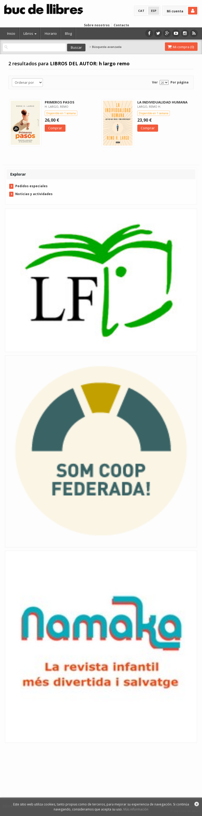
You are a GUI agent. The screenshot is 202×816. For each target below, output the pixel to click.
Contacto (121, 25)
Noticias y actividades (34, 194)
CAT (141, 11)
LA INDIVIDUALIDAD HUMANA (162, 102)
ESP (153, 11)
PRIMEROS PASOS (59, 102)
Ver (155, 82)
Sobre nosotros (97, 25)
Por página (179, 82)
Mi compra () (181, 46)
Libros (30, 33)
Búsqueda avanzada (105, 46)
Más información (135, 809)
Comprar (55, 128)
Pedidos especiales (31, 186)
